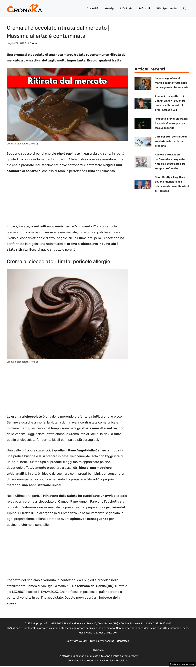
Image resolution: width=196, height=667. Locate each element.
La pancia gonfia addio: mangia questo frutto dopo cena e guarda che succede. (172, 83)
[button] (184, 8)
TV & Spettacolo (167, 8)
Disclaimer (122, 660)
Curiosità (92, 8)
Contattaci (123, 640)
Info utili (144, 8)
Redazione (88, 660)
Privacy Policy (105, 660)
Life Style (126, 8)
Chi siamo (73, 660)
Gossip (109, 8)
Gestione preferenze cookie (182, 664)
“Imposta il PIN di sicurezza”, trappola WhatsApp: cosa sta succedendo (172, 123)
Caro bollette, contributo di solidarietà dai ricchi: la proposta (171, 141)
